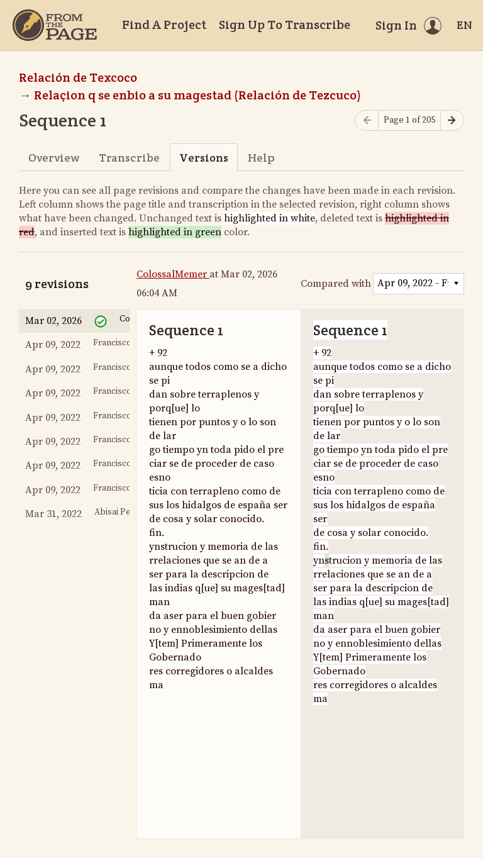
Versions (203, 157)
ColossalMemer (172, 274)
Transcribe (129, 157)
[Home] (55, 25)
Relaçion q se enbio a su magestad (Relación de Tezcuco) (197, 95)
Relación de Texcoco (78, 77)
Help (261, 157)
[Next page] (452, 120)
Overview (53, 157)
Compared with (336, 284)
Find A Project (164, 24)
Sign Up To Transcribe (284, 24)
